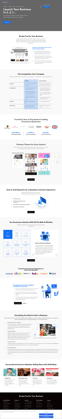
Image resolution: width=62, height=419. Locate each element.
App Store (26, 408)
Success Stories (5, 405)
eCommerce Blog (5, 408)
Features (15, 2)
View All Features (31, 260)
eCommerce (16, 408)
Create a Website (17, 405)
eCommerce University (39, 405)
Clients (23, 2)
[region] (31, 414)
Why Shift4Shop (5, 401)
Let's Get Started (18, 303)
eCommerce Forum (39, 403)
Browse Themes (31, 179)
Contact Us (48, 403)
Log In (50, 2)
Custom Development (28, 405)
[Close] (60, 414)
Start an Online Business (28, 406)
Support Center (38, 401)
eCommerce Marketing (28, 403)
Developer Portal (38, 406)
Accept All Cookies (46, 416)
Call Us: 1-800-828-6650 (50, 408)
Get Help (24, 303)
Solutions (19, 2)
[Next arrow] (58, 162)
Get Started (56, 2)
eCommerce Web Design (28, 401)
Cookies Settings (46, 411)
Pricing (27, 2)
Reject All (46, 414)
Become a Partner (49, 405)
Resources (31, 2)
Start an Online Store (17, 406)
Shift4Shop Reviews (6, 406)
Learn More (31, 212)
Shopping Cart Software (6, 403)
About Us (48, 401)
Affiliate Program (49, 406)
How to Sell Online (17, 403)
